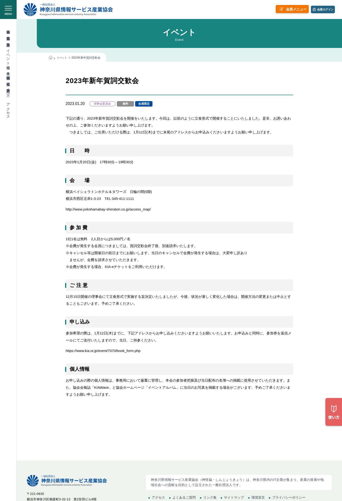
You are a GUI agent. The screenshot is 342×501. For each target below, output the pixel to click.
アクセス (8, 109)
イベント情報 (8, 55)
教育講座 (8, 40)
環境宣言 (258, 497)
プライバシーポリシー (288, 497)
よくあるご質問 (184, 497)
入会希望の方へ (8, 90)
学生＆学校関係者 (8, 71)
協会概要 (8, 27)
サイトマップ (234, 497)
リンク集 (210, 497)
